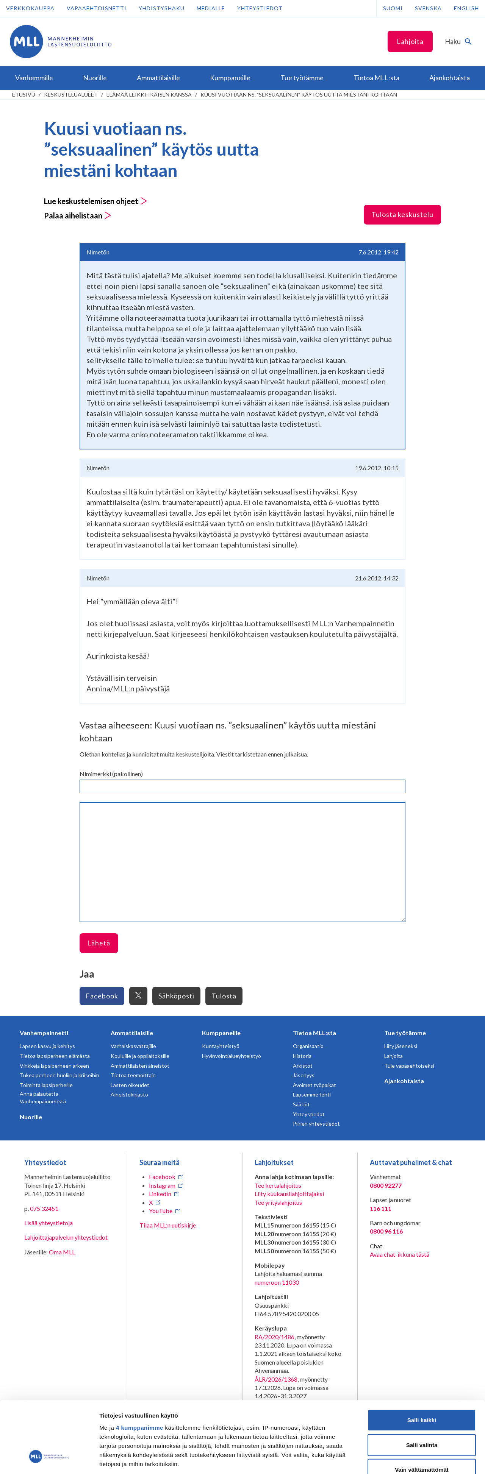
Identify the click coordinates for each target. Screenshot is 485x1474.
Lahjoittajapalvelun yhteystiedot (66, 1237)
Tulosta (223, 996)
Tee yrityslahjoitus (278, 1202)
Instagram (162, 1185)
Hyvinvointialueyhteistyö (231, 1056)
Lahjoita (410, 41)
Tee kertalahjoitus (278, 1185)
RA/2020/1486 (274, 1336)
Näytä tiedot (405, 1459)
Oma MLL (62, 1252)
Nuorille (31, 1116)
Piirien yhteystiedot (316, 1123)
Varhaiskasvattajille (133, 1046)
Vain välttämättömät (422, 1408)
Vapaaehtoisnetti (97, 8)
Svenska (428, 8)
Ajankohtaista (404, 1080)
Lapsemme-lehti (312, 1094)
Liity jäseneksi (400, 1046)
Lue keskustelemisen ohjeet (95, 201)
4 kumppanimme (139, 1366)
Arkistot (303, 1065)
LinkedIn (160, 1193)
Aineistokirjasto (129, 1094)
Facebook (102, 996)
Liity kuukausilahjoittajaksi (289, 1193)
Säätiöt (301, 1104)
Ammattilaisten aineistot (140, 1065)
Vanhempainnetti (44, 1032)
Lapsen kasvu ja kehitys (47, 1046)
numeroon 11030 (277, 1282)
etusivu (23, 94)
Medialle (211, 8)
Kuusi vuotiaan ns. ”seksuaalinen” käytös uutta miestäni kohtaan (298, 94)
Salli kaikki (421, 1358)
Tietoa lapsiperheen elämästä (55, 1056)
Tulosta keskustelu (402, 214)
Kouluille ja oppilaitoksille (140, 1056)
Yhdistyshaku (162, 8)
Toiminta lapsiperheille (46, 1085)
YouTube (160, 1210)
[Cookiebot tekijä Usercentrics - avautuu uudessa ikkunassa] (49, 1459)
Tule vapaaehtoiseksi (409, 1065)
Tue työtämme (405, 1032)
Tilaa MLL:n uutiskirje (167, 1225)
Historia (302, 1056)
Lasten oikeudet (130, 1085)
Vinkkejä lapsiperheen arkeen (54, 1065)
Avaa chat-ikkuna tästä (399, 1254)
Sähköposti (176, 996)
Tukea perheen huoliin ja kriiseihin (59, 1075)
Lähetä (98, 943)
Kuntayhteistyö (220, 1046)
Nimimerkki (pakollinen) (111, 773)
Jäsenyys (303, 1075)
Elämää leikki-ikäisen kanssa (149, 94)
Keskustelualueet (71, 94)
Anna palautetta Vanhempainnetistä (43, 1097)
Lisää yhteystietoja (48, 1222)
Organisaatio (308, 1046)
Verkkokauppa (30, 8)
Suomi (393, 8)
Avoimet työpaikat (314, 1085)
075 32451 (44, 1208)
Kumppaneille (221, 1032)
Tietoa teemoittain (133, 1075)
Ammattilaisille (132, 1032)
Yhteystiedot (260, 8)
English (466, 8)
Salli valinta (422, 1383)
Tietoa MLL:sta (314, 1032)
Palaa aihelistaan (77, 215)
